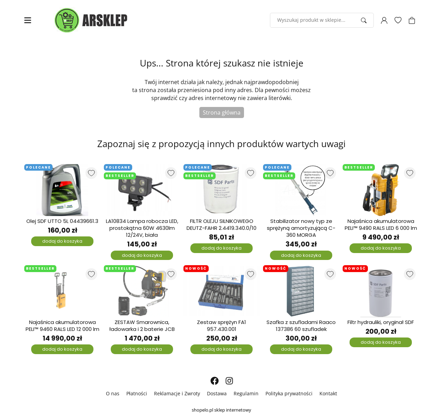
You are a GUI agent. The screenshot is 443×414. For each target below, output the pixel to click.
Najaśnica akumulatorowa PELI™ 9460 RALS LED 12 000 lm (62, 326)
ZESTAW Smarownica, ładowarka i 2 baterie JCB (142, 326)
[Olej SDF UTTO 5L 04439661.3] (62, 190)
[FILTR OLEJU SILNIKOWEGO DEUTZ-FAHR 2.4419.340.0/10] (221, 190)
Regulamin (246, 393)
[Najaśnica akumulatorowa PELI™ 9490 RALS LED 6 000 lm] (381, 190)
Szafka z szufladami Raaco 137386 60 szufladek (301, 326)
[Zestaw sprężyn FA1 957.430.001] (221, 291)
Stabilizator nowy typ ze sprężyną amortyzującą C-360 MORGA (301, 228)
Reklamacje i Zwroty (177, 393)
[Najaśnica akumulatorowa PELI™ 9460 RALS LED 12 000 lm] (62, 291)
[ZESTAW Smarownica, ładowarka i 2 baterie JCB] (142, 291)
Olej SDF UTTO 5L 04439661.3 (62, 221)
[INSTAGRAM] (229, 380)
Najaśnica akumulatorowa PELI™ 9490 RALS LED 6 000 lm (381, 225)
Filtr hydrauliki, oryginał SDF (380, 322)
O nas (112, 393)
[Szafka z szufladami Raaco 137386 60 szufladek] (301, 291)
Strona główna (222, 112)
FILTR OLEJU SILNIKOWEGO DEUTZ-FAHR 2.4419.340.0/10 (221, 225)
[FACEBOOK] (214, 380)
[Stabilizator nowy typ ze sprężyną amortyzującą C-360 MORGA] (301, 190)
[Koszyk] (412, 20)
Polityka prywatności (289, 393)
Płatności (136, 393)
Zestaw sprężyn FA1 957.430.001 (221, 326)
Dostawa (217, 393)
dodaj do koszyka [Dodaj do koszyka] (62, 241)
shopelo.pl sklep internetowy (221, 410)
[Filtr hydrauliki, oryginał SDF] (381, 291)
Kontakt (328, 393)
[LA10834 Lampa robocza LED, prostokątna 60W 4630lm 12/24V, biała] (142, 190)
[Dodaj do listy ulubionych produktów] (91, 173)
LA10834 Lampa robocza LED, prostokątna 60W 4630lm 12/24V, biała (142, 228)
